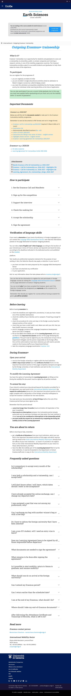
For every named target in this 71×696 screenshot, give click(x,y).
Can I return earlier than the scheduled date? (30, 592)
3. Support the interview (21, 202)
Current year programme (54, 29)
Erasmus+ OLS (45, 346)
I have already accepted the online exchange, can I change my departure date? (33, 495)
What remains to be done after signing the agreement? (29, 558)
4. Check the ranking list (22, 210)
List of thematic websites (15, 671)
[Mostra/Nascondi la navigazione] (2, 6)
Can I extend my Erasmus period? (25, 585)
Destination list (18, 128)
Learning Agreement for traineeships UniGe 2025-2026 (29, 151)
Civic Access (12, 664)
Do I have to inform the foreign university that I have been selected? (34, 523)
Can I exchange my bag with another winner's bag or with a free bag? (34, 513)
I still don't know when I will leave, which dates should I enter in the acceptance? (32, 485)
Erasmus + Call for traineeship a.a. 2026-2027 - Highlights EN (34, 170)
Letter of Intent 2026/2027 (21, 132)
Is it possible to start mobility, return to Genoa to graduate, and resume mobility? (32, 567)
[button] (2, 1)
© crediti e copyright (17, 692)
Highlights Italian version (21, 137)
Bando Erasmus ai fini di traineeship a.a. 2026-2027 (31, 165)
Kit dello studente (18, 149)
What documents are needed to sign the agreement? (33, 549)
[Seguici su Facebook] (18, 681)
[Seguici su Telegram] (23, 681)
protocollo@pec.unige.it (47, 685)
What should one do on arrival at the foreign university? (30, 576)
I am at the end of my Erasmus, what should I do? (32, 600)
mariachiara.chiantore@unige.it (35, 632)
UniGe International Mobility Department (39, 439)
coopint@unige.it (15, 647)
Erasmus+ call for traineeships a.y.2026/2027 (27, 124)
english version (48, 134)
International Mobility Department (45, 389)
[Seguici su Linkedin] (9, 681)
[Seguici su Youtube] (14, 681)
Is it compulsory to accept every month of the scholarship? (30, 467)
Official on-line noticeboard (15, 667)
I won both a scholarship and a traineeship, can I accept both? (32, 476)
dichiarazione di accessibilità (51, 692)
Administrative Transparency (16, 662)
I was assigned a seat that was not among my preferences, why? (31, 504)
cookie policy (35, 692)
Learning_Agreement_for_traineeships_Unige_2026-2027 (33, 172)
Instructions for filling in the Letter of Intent (27, 134)
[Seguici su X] (11, 681)
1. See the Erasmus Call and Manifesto (27, 187)
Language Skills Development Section (32, 239)
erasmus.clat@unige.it (53, 274)
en (40, 130)
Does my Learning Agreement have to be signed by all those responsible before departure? (34, 541)
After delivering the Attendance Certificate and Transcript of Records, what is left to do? (31, 616)
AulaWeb (17, 252)
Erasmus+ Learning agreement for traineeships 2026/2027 (31, 139)
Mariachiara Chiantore (17, 632)
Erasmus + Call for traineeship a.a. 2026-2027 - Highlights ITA (34, 167)
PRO (10, 674)
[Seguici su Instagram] (16, 681)
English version (35, 137)
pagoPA (10, 676)
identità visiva (27, 692)
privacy (41, 692)
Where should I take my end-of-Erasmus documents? (34, 607)
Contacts (11, 678)
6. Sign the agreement (20, 225)
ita (37, 130)
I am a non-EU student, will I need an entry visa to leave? (33, 532)
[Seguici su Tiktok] (21, 681)
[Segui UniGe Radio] (26, 681)
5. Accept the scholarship (22, 217)
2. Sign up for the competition (24, 195)
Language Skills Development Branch (43, 280)
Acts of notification (13, 669)
